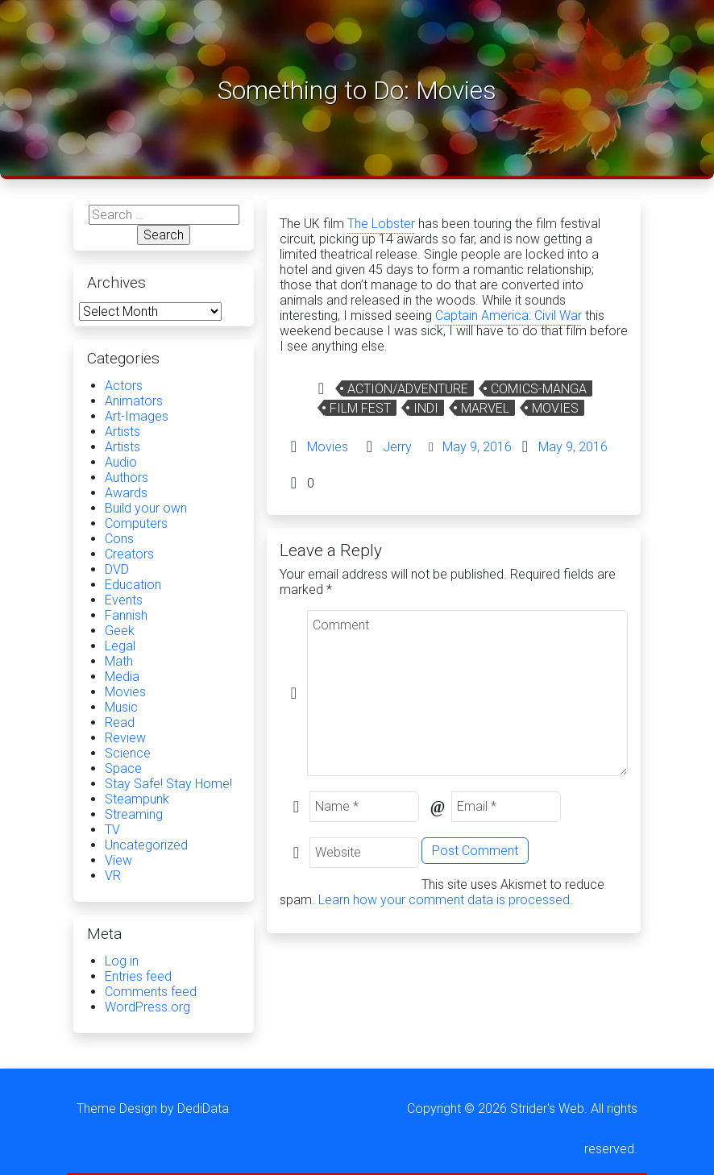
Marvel (485, 408)
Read (120, 722)
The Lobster (381, 223)
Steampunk (137, 799)
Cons (119, 538)
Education (133, 584)
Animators (134, 401)
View (118, 860)
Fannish (126, 615)
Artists (122, 431)
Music (121, 707)
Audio (121, 462)
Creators (129, 554)
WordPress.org (147, 1007)
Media (122, 676)
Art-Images (136, 416)
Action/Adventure (407, 389)
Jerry (397, 447)
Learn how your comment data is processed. (445, 899)
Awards (126, 492)
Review (125, 737)
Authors (126, 477)
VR (113, 875)
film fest (360, 408)
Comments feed (151, 991)
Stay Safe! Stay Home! (168, 783)
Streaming (134, 814)
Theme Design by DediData (153, 1108)
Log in (122, 961)
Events (124, 600)
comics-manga (539, 389)
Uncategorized (146, 845)
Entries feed (138, 976)
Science (128, 753)
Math (119, 661)
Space (123, 768)
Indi (425, 408)
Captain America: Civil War (508, 315)
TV (112, 829)
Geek (120, 630)
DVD (117, 569)
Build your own (146, 508)
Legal (120, 646)
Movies (555, 408)
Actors (124, 385)
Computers (136, 523)
